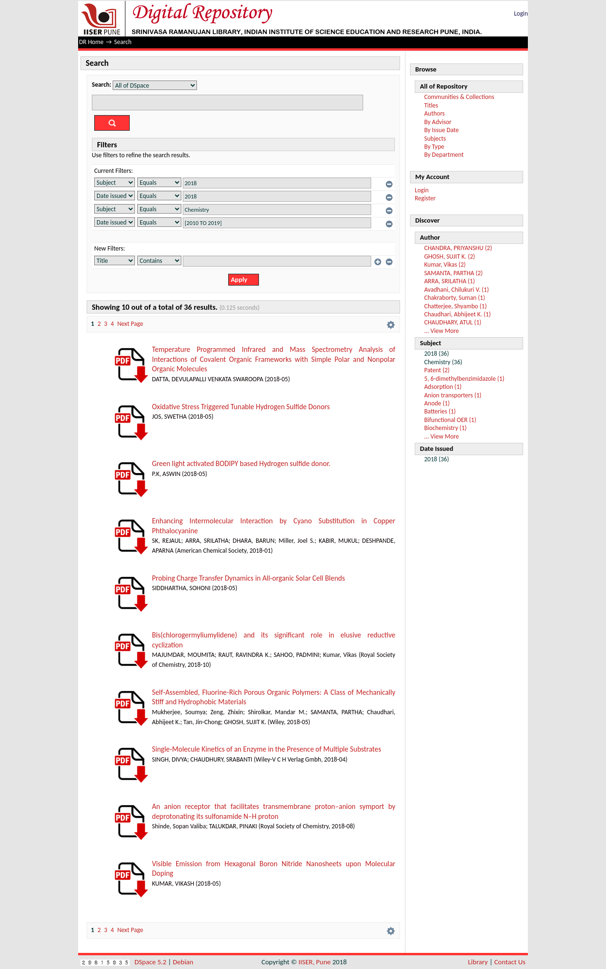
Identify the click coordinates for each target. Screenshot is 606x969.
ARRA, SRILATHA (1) (449, 281)
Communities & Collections (459, 97)
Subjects (435, 139)
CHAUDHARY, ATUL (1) (452, 322)
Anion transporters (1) (452, 395)
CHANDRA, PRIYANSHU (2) (458, 248)
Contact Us (510, 962)
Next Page (130, 324)
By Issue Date (441, 130)
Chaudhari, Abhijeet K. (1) (457, 314)
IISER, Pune (314, 962)
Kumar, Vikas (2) (445, 264)
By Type (434, 147)
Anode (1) (437, 403)
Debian (183, 962)
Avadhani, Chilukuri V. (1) (456, 290)
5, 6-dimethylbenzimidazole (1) (464, 379)
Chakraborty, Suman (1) (454, 298)
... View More (441, 331)
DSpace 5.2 (151, 962)
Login (521, 13)
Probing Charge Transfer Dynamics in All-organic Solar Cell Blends (248, 578)
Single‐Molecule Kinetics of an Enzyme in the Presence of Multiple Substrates (266, 749)
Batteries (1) (440, 411)
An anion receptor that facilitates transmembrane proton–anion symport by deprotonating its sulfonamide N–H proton (273, 811)
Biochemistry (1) (445, 428)
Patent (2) (437, 370)
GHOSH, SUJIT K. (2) (449, 256)
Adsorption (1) (443, 387)
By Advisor (438, 122)
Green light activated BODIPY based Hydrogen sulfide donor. (241, 463)
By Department (443, 155)
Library (478, 962)
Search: (101, 85)
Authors (434, 113)
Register (425, 198)
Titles (431, 105)
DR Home (91, 42)
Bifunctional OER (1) (450, 420)
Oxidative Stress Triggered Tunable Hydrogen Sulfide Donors (241, 406)
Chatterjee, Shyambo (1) (455, 306)
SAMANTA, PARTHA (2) (453, 273)
